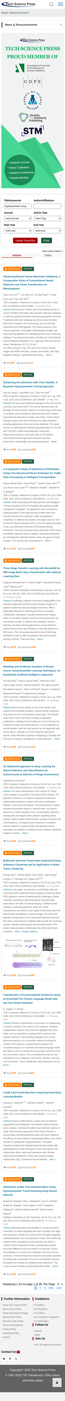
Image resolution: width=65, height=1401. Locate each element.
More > (49, 355)
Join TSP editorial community (47, 1344)
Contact (6, 1337)
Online (48, 255)
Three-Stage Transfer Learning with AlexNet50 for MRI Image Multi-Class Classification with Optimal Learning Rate (32, 572)
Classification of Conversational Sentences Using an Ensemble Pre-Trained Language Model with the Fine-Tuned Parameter (31, 998)
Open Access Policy (12, 1309)
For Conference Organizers (46, 1317)
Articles (16, 255)
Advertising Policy (11, 1333)
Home (4, 12)
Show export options (53, 251)
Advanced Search (19, 12)
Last (59, 1288)
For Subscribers (41, 1321)
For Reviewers (40, 1309)
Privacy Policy (9, 1329)
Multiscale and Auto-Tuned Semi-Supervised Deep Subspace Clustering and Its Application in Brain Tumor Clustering (32, 864)
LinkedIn (38, 1331)
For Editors (39, 1305)
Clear (46, 240)
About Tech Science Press (15, 1305)
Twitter (37, 1335)
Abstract (7, 309)
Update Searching (25, 240)
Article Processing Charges (15, 1313)
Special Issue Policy (12, 1317)
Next (51, 1288)
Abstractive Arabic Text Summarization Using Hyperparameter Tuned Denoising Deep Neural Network (30, 1191)
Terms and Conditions (13, 1325)
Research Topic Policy (13, 1321)
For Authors (39, 1313)
